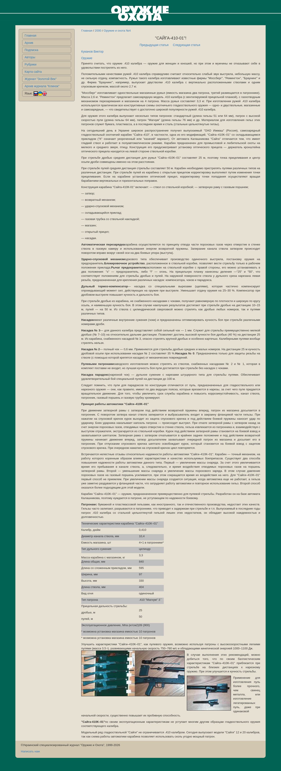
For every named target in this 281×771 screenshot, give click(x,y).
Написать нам (30, 751)
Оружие (86, 58)
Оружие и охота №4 (117, 30)
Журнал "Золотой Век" (41, 79)
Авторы (30, 57)
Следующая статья (186, 45)
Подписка (31, 50)
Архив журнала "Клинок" (42, 86)
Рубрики (30, 64)
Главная (30, 35)
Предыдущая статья (154, 45)
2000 (98, 30)
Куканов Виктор (92, 51)
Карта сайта (33, 71)
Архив (29, 42)
